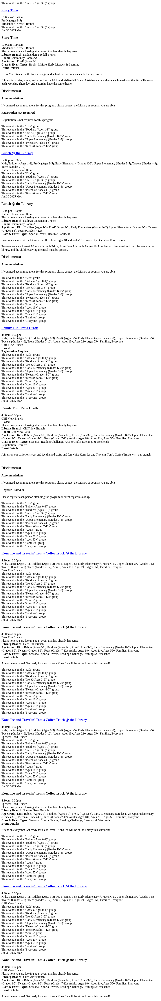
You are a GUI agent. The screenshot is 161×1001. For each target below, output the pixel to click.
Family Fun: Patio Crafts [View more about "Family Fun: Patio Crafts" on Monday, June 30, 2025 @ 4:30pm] (19, 328)
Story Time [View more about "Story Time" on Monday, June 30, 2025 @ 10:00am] (9, 10)
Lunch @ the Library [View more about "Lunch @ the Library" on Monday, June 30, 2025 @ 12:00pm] (17, 153)
